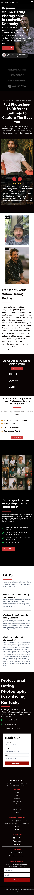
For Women (17, 804)
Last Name (8, 749)
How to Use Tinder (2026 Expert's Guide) (17, 821)
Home (17, 792)
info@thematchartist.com (17, 856)
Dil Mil (17, 829)
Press (16, 812)
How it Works (17, 801)
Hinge (17, 826)
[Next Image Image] (20, 179)
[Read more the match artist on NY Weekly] (17, 80)
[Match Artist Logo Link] (9, 2)
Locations (17, 798)
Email (6, 755)
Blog (17, 795)
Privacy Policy (17, 892)
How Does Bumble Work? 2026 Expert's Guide (17, 823)
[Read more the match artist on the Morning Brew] (17, 86)
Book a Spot (17, 807)
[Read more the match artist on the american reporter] (17, 70)
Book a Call (8, 48)
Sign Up (17, 880)
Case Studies (17, 809)
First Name (8, 742)
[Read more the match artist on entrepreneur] (17, 75)
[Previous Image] (14, 179)
